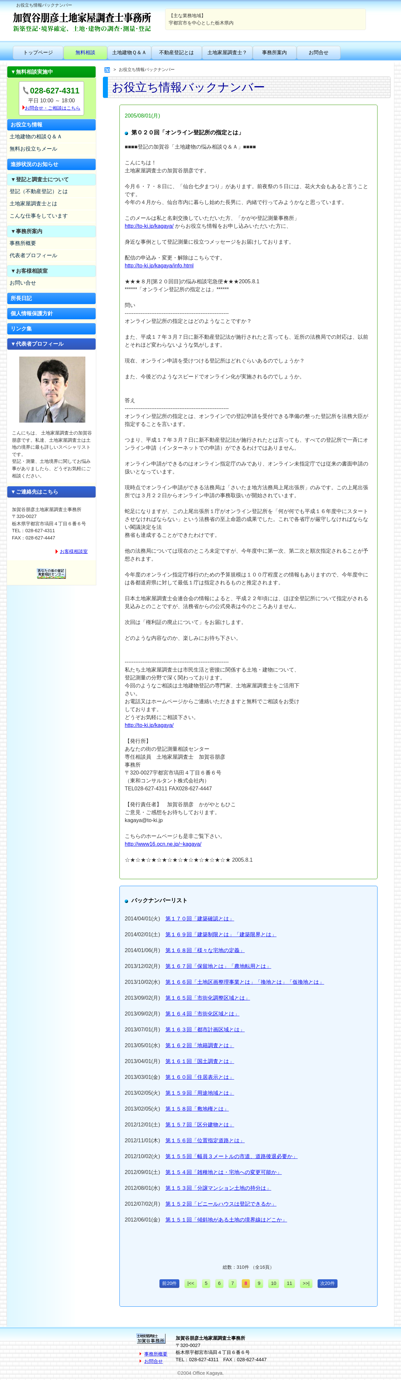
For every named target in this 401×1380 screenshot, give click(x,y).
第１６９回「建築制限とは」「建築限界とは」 (221, 934)
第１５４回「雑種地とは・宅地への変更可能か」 (223, 1172)
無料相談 (85, 52)
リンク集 (21, 328)
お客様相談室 (74, 551)
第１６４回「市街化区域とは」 (202, 1014)
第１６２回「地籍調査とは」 (199, 1045)
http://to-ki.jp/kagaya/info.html (159, 265)
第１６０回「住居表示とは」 (199, 1077)
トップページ (38, 52)
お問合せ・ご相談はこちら (52, 108)
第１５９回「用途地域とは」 (199, 1093)
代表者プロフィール (33, 255)
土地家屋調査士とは (33, 203)
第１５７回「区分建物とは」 (199, 1124)
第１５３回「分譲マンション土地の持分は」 (218, 1188)
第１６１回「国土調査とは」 (199, 1061)
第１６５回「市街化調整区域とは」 (207, 998)
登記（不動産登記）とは (39, 191)
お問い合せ (23, 283)
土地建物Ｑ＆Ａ (129, 52)
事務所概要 (23, 243)
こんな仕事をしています (39, 216)
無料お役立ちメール (33, 149)
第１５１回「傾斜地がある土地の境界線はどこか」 (226, 1220)
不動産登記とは (176, 52)
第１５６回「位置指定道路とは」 (205, 1140)
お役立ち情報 (26, 124)
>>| (306, 1283)
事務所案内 (274, 52)
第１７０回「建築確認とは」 (199, 918)
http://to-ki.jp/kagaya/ (149, 226)
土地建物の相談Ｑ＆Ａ (36, 136)
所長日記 (21, 298)
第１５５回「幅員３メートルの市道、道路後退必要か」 (231, 1156)
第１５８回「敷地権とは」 (197, 1109)
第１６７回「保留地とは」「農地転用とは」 (218, 966)
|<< (190, 1283)
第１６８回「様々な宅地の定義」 (205, 950)
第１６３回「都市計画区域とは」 (205, 1029)
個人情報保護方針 (32, 313)
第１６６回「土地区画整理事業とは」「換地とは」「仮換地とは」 (244, 982)
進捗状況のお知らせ (34, 164)
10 (273, 1283)
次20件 (327, 1283)
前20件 (169, 1283)
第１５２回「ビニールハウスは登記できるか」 (221, 1204)
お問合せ (319, 52)
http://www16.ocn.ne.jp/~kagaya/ (163, 844)
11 (289, 1283)
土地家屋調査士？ (227, 52)
